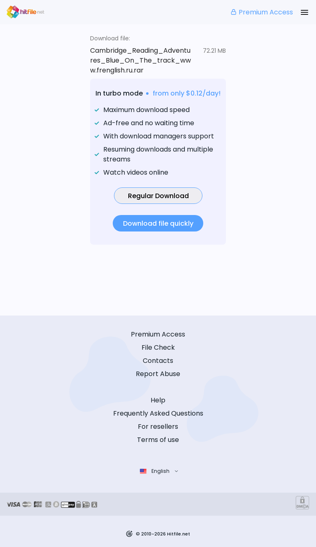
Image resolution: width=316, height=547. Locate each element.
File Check (158, 347)
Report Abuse (158, 374)
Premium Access (261, 12)
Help (158, 400)
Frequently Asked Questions (158, 413)
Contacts (158, 360)
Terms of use (158, 439)
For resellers (158, 426)
